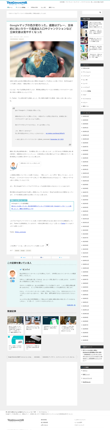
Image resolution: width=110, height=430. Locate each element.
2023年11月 (86, 135)
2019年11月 (86, 310)
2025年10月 (86, 116)
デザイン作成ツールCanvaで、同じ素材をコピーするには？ (15, 347)
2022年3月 (85, 207)
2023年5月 (85, 154)
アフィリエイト (87, 72)
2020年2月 (85, 298)
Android (17, 250)
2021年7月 (85, 237)
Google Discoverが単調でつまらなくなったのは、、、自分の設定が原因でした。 (25, 357)
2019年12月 (86, 306)
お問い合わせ (44, 425)
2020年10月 (86, 268)
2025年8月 (85, 123)
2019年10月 (86, 313)
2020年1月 (85, 302)
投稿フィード (86, 374)
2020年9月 (85, 272)
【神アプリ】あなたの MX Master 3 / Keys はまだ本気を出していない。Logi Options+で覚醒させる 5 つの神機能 (95, 25)
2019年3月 (85, 340)
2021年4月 (85, 245)
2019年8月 (85, 321)
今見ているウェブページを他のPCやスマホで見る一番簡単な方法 (32, 328)
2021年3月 (85, 249)
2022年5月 (85, 199)
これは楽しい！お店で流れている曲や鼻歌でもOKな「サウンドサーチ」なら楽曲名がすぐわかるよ (67, 328)
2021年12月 (86, 218)
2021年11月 (86, 222)
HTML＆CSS (34, 7)
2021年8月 (85, 234)
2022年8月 (85, 188)
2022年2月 (85, 211)
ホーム (9, 7)
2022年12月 (86, 173)
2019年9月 (85, 317)
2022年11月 (86, 177)
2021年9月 (85, 230)
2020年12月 (86, 260)
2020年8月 (85, 275)
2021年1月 (85, 256)
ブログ (84, 94)
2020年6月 (85, 283)
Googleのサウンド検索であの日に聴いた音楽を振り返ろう (32, 347)
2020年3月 (85, 294)
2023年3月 (85, 161)
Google (22, 250)
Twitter (63, 223)
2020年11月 (86, 264)
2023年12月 (86, 131)
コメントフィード (87, 378)
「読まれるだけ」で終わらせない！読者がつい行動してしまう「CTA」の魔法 (95, 56)
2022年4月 (85, 203)
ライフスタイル (14, 39)
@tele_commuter (20, 232)
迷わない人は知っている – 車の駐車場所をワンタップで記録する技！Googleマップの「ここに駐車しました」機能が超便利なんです (15, 329)
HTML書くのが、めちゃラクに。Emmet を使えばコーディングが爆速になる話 (95, 40)
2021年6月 (85, 241)
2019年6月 (85, 329)
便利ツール (52, 7)
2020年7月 (85, 279)
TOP (22, 412)
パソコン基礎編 (20, 7)
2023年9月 (85, 142)
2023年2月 (85, 165)
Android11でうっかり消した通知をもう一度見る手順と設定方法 (50, 328)
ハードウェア (86, 87)
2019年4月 (85, 336)
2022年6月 (85, 196)
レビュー (21, 39)
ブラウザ (28, 250)
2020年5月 (85, 287)
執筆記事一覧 (71, 305)
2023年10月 (86, 139)
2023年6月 (85, 150)
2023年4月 (85, 158)
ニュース (85, 83)
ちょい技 (43, 7)
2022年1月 (85, 215)
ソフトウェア (86, 76)
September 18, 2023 (57, 139)
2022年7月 (85, 192)
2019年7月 (85, 325)
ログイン (85, 370)
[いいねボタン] (47, 245)
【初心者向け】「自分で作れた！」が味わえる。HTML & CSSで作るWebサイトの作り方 (95, 48)
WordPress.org (86, 382)
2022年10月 (86, 180)
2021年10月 (86, 226)
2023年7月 (85, 146)
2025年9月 (85, 120)
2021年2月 (85, 253)
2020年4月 (85, 291)
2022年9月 (85, 184)
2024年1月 (85, 127)
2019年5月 (85, 332)
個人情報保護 (44, 422)
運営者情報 (44, 419)
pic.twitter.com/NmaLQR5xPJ (55, 133)
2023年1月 (85, 169)
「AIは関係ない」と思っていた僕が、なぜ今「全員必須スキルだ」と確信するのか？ (95, 32)
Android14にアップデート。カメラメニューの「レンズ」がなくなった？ (60, 357)
